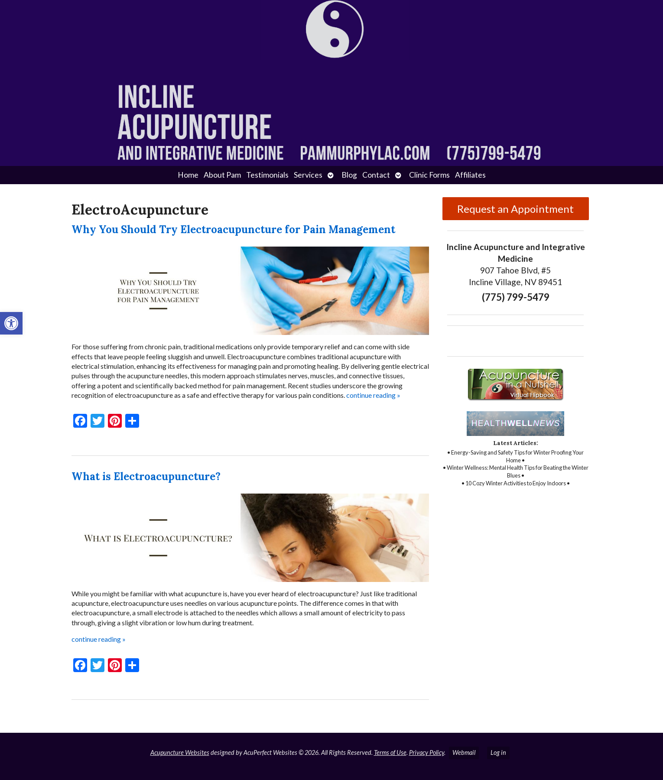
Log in (498, 752)
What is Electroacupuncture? (146, 476)
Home (188, 174)
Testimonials (267, 174)
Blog (349, 174)
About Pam (222, 174)
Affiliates (470, 174)
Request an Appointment (515, 208)
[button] (11, 323)
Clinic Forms (429, 174)
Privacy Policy (426, 752)
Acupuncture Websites (179, 752)
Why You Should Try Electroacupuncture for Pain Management (233, 229)
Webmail (463, 752)
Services (308, 174)
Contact (376, 174)
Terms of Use (390, 752)
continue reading (373, 395)
